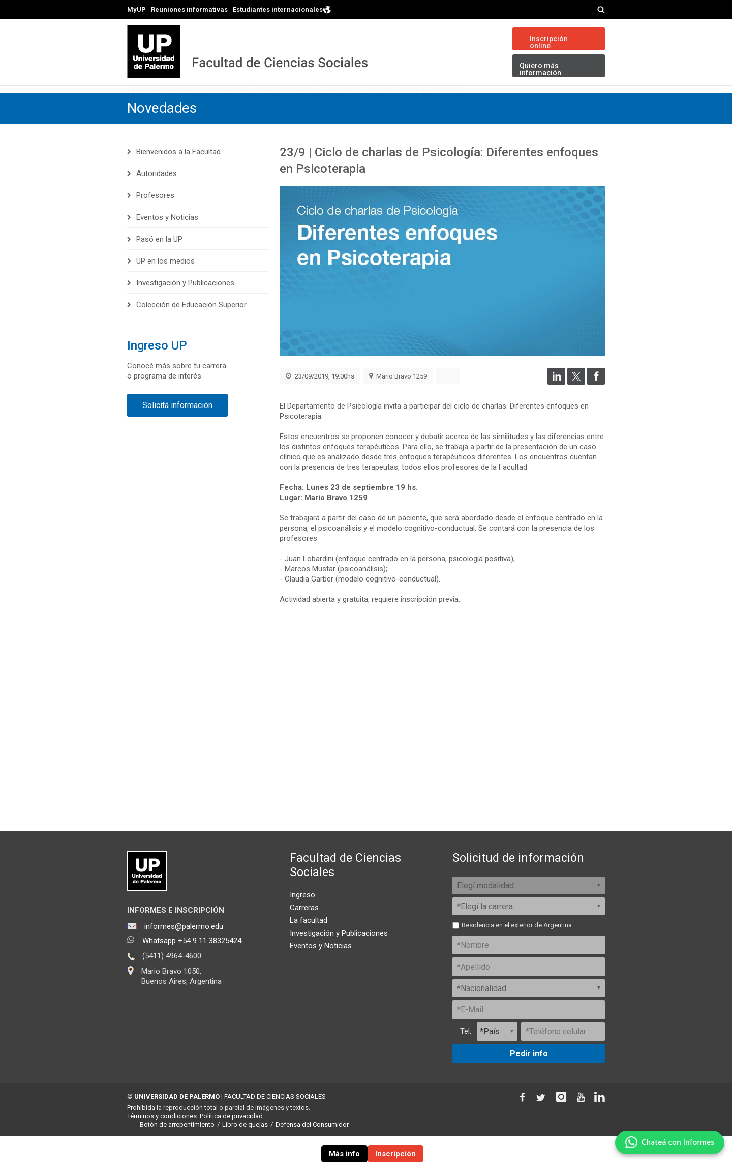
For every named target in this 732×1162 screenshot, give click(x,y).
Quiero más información (540, 69)
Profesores (155, 221)
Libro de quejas (245, 1150)
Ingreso (153, 104)
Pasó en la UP (159, 265)
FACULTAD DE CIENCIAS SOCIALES (275, 1122)
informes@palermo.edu (183, 952)
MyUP (136, 9)
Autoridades (156, 199)
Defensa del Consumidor (312, 1150)
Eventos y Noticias (167, 243)
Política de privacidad (231, 1142)
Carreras (209, 104)
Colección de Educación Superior (191, 330)
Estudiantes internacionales (282, 9)
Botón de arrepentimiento (177, 1150)
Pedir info (529, 1079)
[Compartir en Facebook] (596, 408)
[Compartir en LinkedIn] (556, 408)
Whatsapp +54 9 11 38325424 (191, 966)
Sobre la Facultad (339, 104)
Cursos (265, 104)
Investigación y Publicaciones (463, 104)
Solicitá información (177, 431)
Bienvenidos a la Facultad (178, 177)
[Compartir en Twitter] (576, 408)
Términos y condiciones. (162, 1142)
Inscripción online (549, 42)
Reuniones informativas (189, 9)
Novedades (570, 104)
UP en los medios (165, 287)
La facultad (308, 946)
